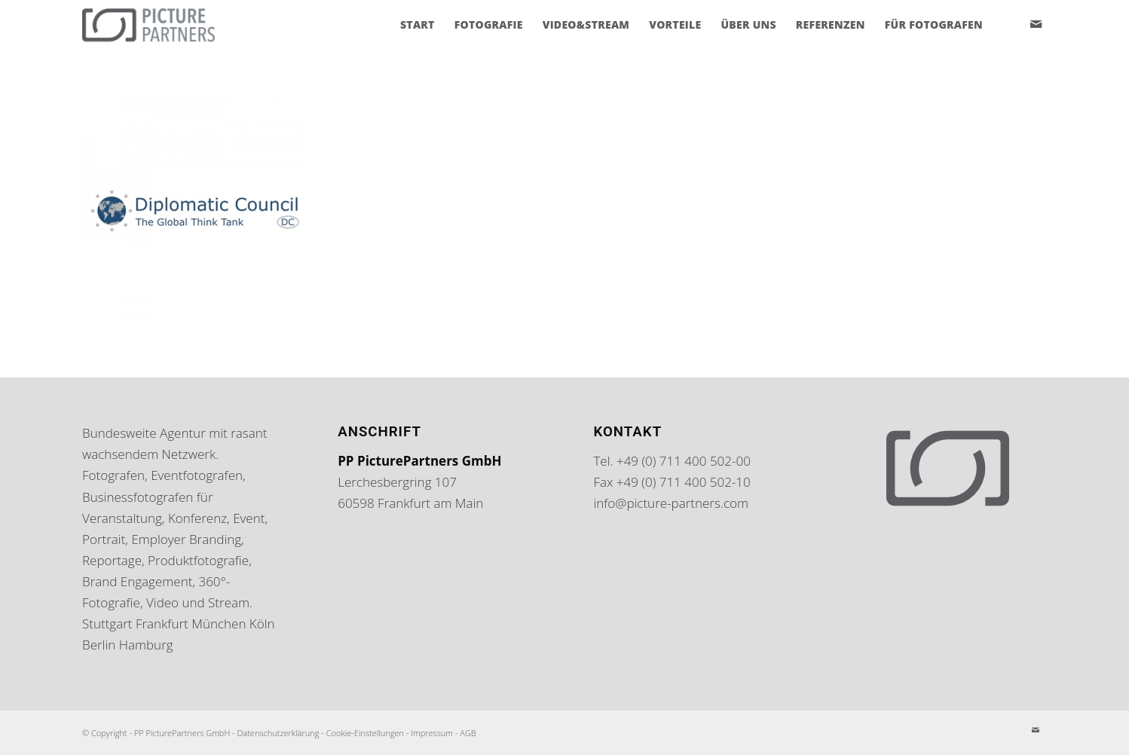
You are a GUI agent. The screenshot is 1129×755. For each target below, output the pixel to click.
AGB (468, 732)
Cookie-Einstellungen (365, 732)
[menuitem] (417, 25)
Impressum (432, 732)
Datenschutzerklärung (278, 732)
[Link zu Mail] (1035, 24)
